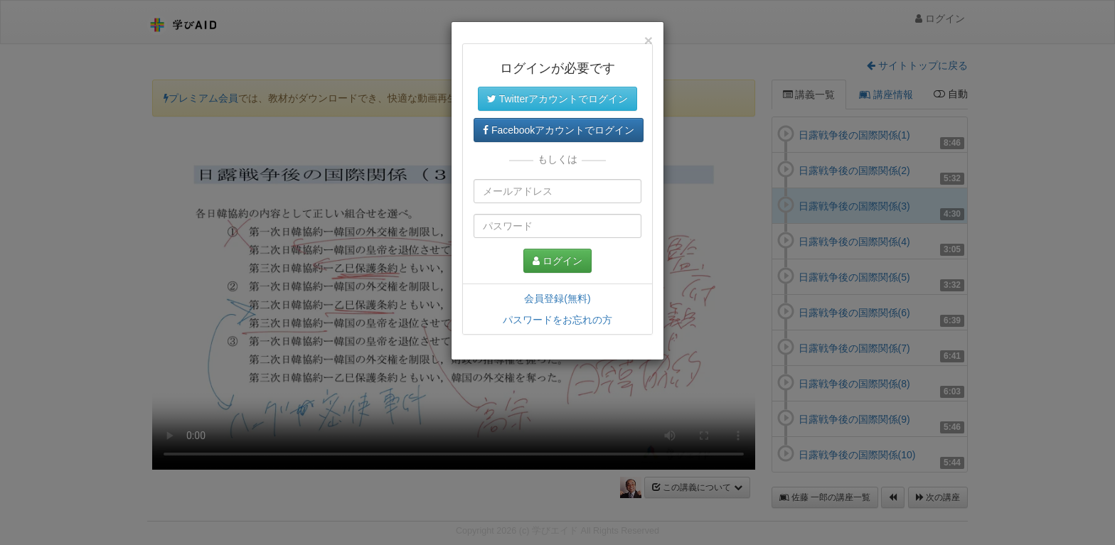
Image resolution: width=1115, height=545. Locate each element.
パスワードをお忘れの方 (557, 319)
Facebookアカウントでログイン (558, 130)
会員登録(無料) (557, 298)
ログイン (557, 260)
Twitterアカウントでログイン (557, 98)
